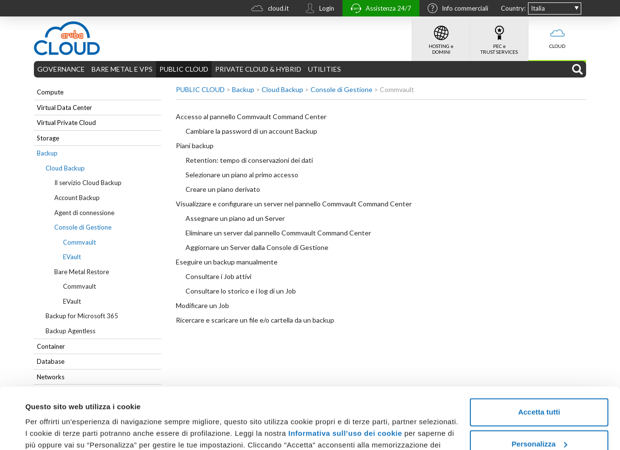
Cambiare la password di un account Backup (251, 131)
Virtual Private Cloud (66, 122)
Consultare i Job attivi (218, 276)
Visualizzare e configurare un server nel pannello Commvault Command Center (294, 204)
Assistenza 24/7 (378, 9)
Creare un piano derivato (223, 189)
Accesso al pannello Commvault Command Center (251, 116)
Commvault (79, 242)
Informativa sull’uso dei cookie (344, 381)
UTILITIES (324, 69)
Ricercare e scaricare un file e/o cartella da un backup (255, 320)
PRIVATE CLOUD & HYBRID (258, 69)
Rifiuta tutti (539, 423)
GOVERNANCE (61, 69)
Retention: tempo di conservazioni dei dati (249, 160)
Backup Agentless (70, 331)
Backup (47, 153)
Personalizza (539, 391)
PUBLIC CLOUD (183, 69)
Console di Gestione (82, 227)
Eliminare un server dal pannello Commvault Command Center (278, 233)
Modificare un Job (202, 305)
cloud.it (268, 9)
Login (317, 9)
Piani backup (195, 145)
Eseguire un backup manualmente (227, 262)
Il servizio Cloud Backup (88, 182)
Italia (538, 8)
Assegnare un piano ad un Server (235, 218)
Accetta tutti (539, 360)
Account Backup (77, 198)
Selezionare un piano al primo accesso (242, 175)
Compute (50, 92)
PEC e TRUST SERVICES (499, 37)
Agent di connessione (84, 213)
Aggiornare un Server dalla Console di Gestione (257, 247)
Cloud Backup (65, 168)
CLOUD (557, 34)
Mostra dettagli (51, 431)
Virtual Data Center (64, 107)
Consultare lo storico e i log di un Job (241, 291)
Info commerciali (455, 9)
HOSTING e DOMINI (441, 37)
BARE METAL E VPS (122, 69)
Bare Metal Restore (81, 272)
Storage (48, 138)
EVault (72, 257)
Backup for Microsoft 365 (82, 316)
